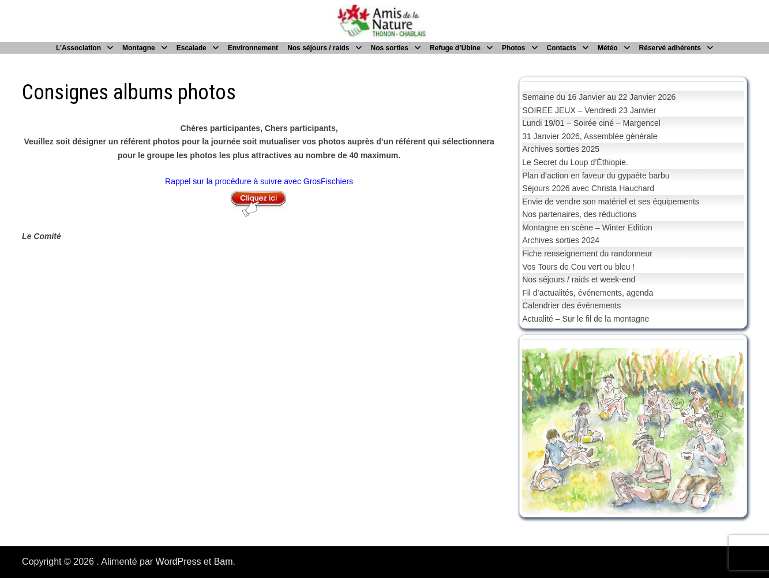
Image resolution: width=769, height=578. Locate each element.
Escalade (192, 48)
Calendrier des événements (571, 305)
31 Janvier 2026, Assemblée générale (589, 136)
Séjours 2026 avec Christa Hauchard (588, 188)
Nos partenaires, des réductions (579, 214)
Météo (608, 48)
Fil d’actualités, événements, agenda (587, 292)
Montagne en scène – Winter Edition (587, 227)
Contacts (561, 48)
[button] (540, 431)
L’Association (78, 48)
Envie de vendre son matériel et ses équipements (610, 201)
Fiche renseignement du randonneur (587, 253)
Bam (223, 561)
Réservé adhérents (670, 48)
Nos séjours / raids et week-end (578, 279)
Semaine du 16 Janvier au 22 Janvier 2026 (599, 97)
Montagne (138, 48)
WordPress (178, 561)
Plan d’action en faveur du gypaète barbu (595, 175)
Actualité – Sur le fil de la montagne (585, 318)
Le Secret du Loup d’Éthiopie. (575, 162)
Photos (514, 48)
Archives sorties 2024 (560, 240)
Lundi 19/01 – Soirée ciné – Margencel (591, 123)
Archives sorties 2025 (560, 149)
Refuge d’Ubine (455, 48)
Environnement (253, 48)
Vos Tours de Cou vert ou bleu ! (578, 266)
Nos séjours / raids (318, 48)
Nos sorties (389, 48)
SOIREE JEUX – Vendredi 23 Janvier (589, 110)
